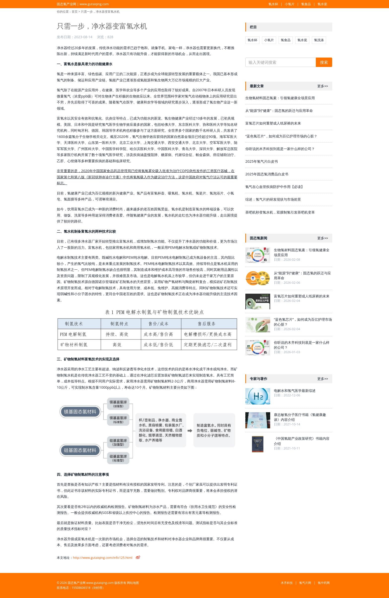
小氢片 (289, 4)
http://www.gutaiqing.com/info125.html (102, 557)
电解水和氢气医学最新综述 (295, 390)
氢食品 (306, 4)
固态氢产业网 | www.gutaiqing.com (83, 4)
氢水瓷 (322, 4)
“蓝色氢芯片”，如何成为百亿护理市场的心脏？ (281, 136)
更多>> (322, 86)
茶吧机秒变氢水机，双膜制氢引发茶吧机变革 (280, 212)
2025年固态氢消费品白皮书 (266, 174)
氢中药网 (324, 583)
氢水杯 (273, 4)
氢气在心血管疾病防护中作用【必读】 (274, 186)
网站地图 (133, 583)
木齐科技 (287, 583)
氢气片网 (305, 583)
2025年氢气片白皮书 (261, 161)
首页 (75, 11)
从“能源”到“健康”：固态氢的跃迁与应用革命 (279, 110)
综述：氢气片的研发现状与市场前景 (273, 199)
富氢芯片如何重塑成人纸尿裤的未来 (273, 123)
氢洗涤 (319, 40)
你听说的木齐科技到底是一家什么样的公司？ (280, 148)
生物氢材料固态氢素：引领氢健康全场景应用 (280, 97)
